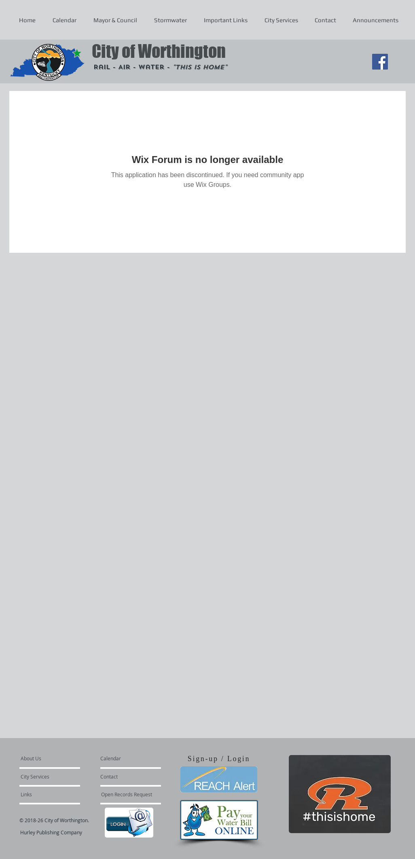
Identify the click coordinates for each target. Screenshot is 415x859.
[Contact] (122, 776)
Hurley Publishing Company (51, 832)
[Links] (42, 794)
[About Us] (52, 758)
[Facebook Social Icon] (380, 62)
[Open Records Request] (126, 794)
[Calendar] (123, 758)
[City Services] (44, 776)
